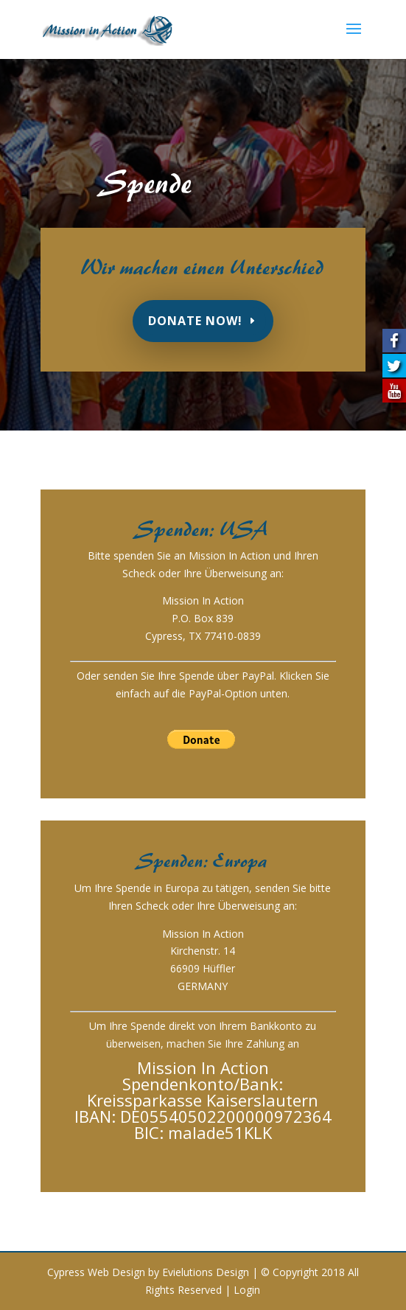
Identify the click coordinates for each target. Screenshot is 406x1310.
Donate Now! (195, 321)
